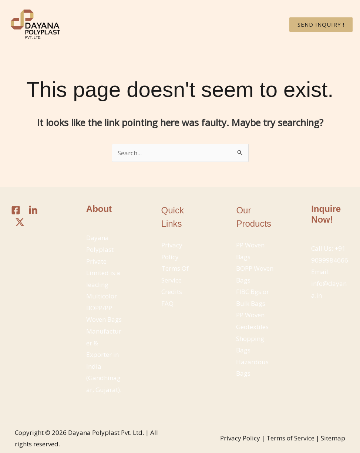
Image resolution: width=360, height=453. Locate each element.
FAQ (167, 303)
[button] (321, 24)
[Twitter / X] (19, 222)
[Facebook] (15, 210)
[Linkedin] (33, 210)
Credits (171, 291)
